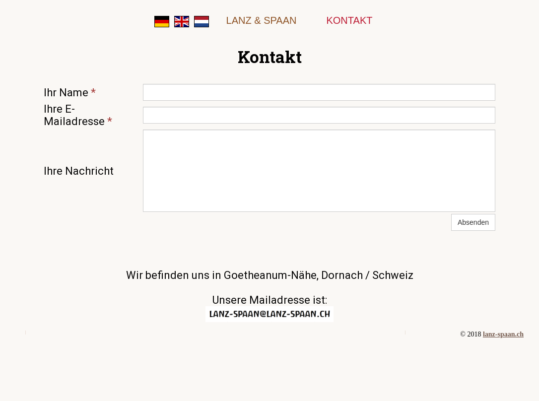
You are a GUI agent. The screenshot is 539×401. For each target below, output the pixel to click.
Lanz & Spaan (261, 20)
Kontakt (349, 20)
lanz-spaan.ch (503, 334)
